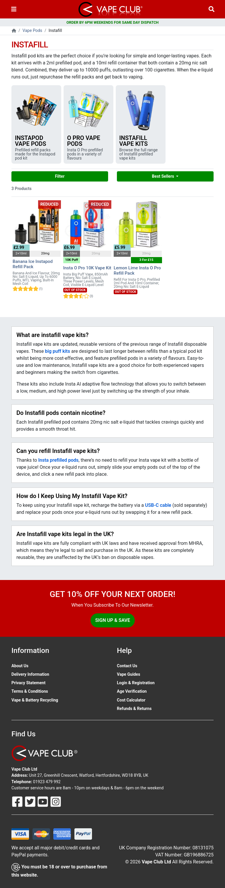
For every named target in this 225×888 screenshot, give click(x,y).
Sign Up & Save (112, 620)
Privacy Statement (28, 682)
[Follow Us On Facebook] (17, 801)
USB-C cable (158, 505)
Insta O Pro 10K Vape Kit (87, 268)
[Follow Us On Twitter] (30, 801)
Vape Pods (32, 30)
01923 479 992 (47, 781)
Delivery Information (30, 674)
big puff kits (57, 351)
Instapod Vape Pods (30, 141)
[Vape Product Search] (211, 9)
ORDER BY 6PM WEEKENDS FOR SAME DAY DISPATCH (113, 22)
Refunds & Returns (134, 708)
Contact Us (127, 665)
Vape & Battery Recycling (34, 700)
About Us (19, 665)
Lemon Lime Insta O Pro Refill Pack (137, 270)
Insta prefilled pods (58, 460)
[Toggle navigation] (14, 9)
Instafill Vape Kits (133, 141)
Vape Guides (128, 674)
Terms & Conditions (29, 691)
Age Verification (132, 691)
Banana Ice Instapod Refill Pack (33, 264)
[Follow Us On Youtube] (43, 801)
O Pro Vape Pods (83, 141)
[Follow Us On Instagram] (56, 801)
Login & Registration (136, 682)
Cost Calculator (131, 700)
